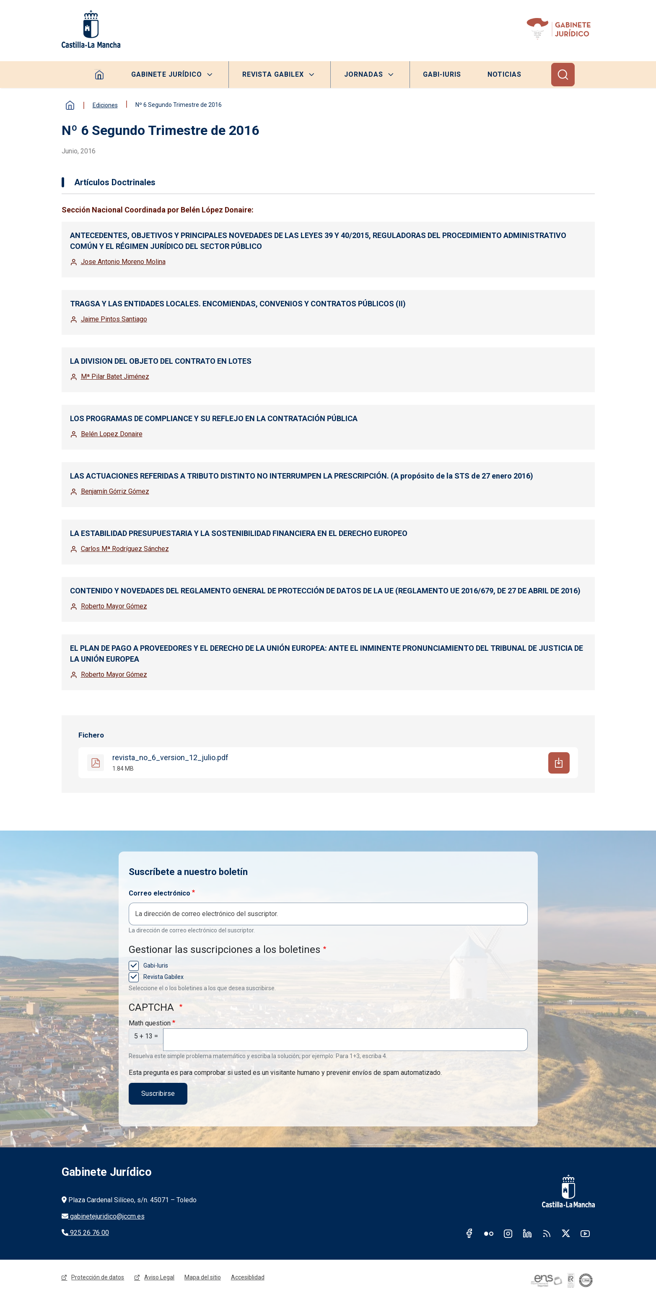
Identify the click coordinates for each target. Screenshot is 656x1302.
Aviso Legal (160, 1278)
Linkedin (527, 1234)
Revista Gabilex (272, 74)
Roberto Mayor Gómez (114, 606)
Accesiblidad (248, 1278)
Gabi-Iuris (442, 74)
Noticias (505, 74)
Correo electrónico (159, 893)
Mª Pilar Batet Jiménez (115, 377)
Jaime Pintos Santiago (114, 319)
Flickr (488, 1234)
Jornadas (363, 74)
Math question (150, 1023)
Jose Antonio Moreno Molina (123, 262)
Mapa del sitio (203, 1278)
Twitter (566, 1234)
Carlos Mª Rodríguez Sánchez (125, 549)
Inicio (70, 105)
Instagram (508, 1234)
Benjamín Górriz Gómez (115, 491)
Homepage (98, 74)
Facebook (469, 1234)
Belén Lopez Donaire (112, 434)
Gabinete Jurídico (166, 74)
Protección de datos (98, 1278)
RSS (546, 1234)
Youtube (585, 1234)
